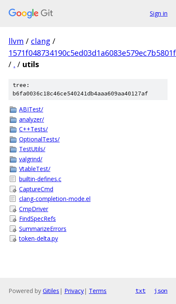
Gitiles (51, 291)
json (161, 290)
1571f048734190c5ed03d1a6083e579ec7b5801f (92, 53)
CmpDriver (33, 209)
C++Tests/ (33, 129)
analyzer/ (31, 119)
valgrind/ (30, 159)
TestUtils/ (32, 149)
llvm (16, 41)
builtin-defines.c (40, 179)
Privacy (74, 291)
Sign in (159, 13)
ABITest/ (31, 109)
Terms (98, 291)
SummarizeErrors (42, 229)
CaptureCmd (36, 189)
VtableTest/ (34, 169)
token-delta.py (38, 238)
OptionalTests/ (39, 139)
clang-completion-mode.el (55, 199)
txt (140, 290)
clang (40, 41)
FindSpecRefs (37, 218)
